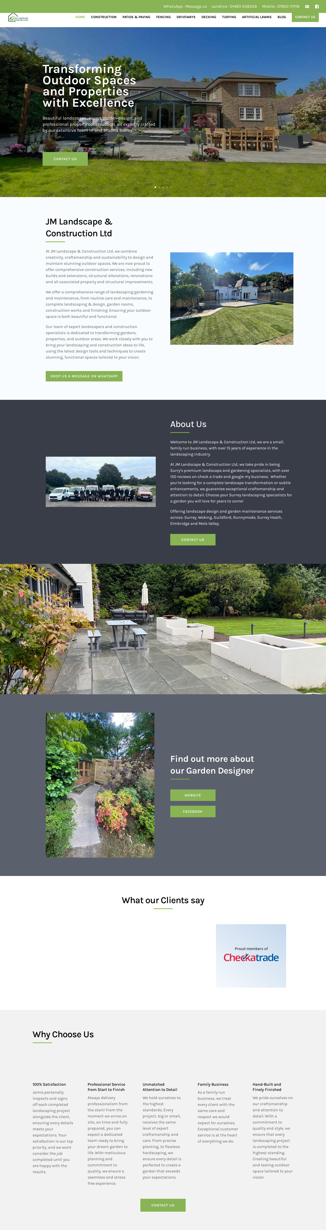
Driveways (186, 17)
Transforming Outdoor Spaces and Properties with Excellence (89, 86)
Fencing (163, 17)
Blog (282, 17)
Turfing (229, 17)
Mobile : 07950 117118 (280, 6)
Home (80, 17)
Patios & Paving (136, 17)
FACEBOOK (193, 811)
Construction (104, 17)
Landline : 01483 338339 (234, 6)
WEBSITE (193, 795)
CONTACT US (65, 159)
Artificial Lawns (257, 17)
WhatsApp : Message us (185, 6)
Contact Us (305, 17)
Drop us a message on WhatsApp (84, 376)
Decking (208, 17)
